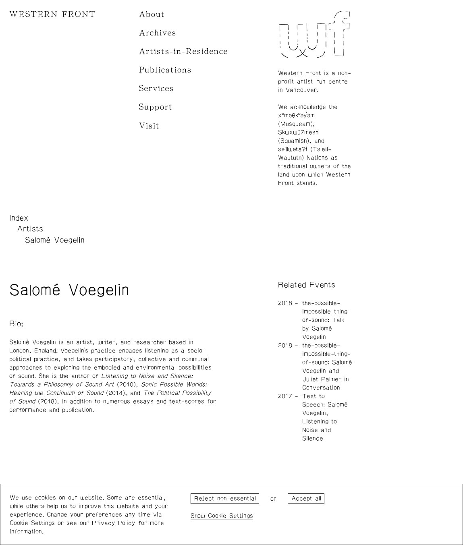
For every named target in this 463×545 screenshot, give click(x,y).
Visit (149, 126)
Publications (165, 70)
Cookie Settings (230, 516)
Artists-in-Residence (183, 51)
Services (156, 88)
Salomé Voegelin (55, 240)
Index (19, 218)
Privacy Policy (113, 523)
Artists (30, 229)
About (152, 14)
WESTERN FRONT (52, 14)
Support (156, 107)
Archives (157, 33)
